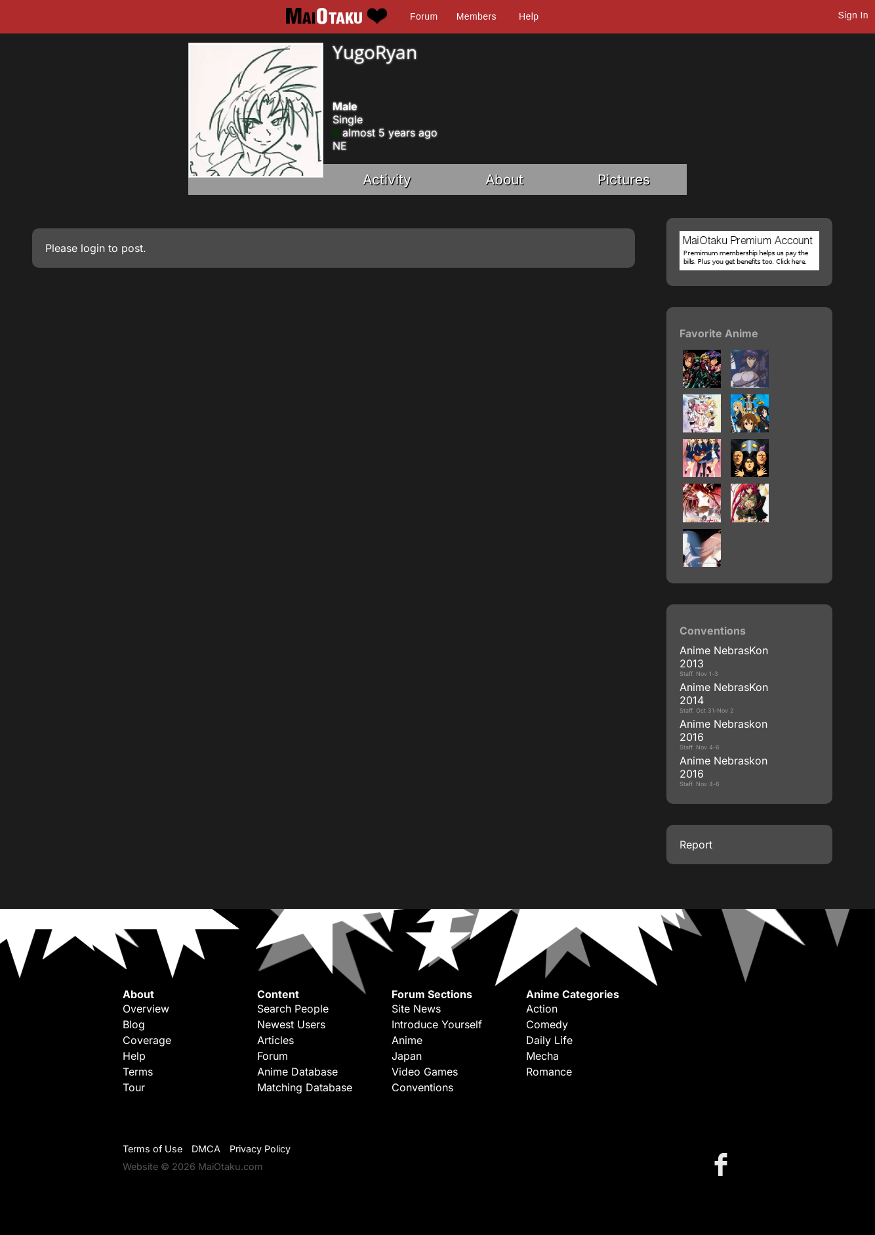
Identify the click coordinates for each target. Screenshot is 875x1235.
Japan (407, 1055)
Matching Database (304, 1087)
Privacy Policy (260, 1148)
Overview (146, 1008)
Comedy (547, 1024)
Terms (138, 1071)
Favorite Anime (719, 333)
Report (696, 844)
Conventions (422, 1087)
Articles (275, 1040)
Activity (387, 179)
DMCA (206, 1148)
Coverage (147, 1040)
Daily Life (549, 1040)
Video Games (425, 1071)
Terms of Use (152, 1148)
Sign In (853, 15)
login (93, 248)
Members (477, 16)
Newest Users (291, 1024)
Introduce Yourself (437, 1024)
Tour (134, 1087)
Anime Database (297, 1071)
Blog (134, 1024)
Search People (293, 1008)
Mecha (542, 1055)
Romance (549, 1071)
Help (529, 16)
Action (542, 1008)
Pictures (624, 179)
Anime (407, 1040)
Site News (416, 1008)
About (504, 179)
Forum (424, 16)
